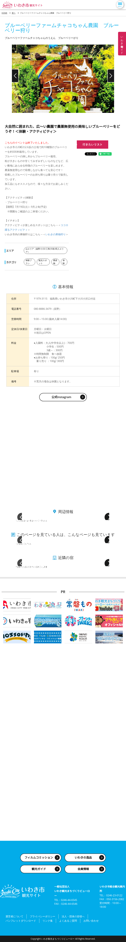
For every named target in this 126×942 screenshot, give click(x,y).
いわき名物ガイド (122, 43)
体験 (64, 262)
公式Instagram (61, 396)
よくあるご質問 (68, 921)
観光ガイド (39, 872)
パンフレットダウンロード (21, 921)
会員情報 (83, 872)
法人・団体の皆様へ (73, 919)
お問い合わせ (91, 921)
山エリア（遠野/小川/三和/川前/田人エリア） (45, 250)
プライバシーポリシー (42, 919)
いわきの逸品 (83, 861)
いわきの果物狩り (55, 234)
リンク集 (48, 921)
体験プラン (29, 262)
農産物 (55, 262)
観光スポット (43, 262)
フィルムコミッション (39, 861)
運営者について (14, 919)
